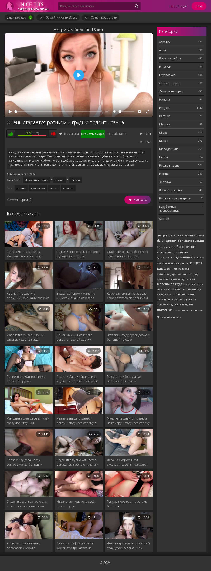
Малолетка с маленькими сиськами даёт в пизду (25, 337)
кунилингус (178, 279)
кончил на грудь (188, 274)
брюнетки (186, 246)
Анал (162, 50)
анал (200, 235)
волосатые (164, 252)
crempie (162, 235)
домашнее (38, 188)
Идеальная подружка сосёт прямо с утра (76, 503)
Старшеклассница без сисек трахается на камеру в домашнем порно (127, 253)
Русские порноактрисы (175, 198)
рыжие (21, 188)
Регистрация (178, 6)
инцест (196, 262)
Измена (164, 99)
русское (190, 299)
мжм (160, 289)
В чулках (165, 67)
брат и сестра (166, 247)
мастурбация (194, 284)
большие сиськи (191, 241)
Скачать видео (93, 134)
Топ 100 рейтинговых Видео (58, 17)
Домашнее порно (36, 180)
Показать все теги (169, 317)
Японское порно (170, 190)
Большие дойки (170, 58)
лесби (191, 279)
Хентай (164, 219)
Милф (163, 132)
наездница (164, 294)
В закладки (69, 134)
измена (162, 263)
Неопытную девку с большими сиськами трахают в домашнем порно (28, 295)
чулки (189, 304)
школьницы (181, 310)
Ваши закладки (19, 17)
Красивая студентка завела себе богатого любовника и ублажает (127, 295)
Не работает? (116, 134)
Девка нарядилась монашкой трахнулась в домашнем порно (128, 545)
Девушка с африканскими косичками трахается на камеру (75, 545)
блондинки (166, 240)
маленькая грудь (170, 284)
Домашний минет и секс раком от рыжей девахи (74, 337)
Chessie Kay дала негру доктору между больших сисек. (24, 462)
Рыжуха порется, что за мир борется (127, 503)
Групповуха (167, 75)
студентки (175, 304)
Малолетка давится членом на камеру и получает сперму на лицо (128, 420)
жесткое (199, 257)
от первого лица (184, 294)
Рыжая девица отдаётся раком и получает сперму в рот (76, 420)
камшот (68, 188)
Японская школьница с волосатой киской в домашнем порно (23, 545)
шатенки (164, 310)
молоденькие (192, 289)
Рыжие (76, 180)
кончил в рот (180, 269)
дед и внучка (165, 257)
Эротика (165, 182)
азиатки (189, 235)
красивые (163, 279)
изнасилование (178, 263)
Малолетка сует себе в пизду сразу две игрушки (28, 420)
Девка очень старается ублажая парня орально (24, 253)
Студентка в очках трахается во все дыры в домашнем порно (27, 503)
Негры (163, 157)
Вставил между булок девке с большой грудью (128, 337)
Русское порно (169, 165)
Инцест (164, 108)
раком (178, 299)
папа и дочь (165, 299)
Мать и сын (175, 235)
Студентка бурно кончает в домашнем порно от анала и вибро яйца (77, 462)
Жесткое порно (170, 83)
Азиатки (164, 42)
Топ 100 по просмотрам (100, 17)
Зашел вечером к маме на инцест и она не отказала (76, 295)
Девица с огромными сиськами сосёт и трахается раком (127, 462)
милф (167, 289)
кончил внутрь (167, 274)
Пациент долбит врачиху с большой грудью (26, 378)
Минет (59, 180)
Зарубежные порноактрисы (169, 208)
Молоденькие (168, 149)
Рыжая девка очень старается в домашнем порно (78, 253)
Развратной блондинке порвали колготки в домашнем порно (124, 378)
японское (196, 310)
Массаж (164, 124)
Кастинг (164, 116)
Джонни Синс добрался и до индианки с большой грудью (78, 378)
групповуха (180, 252)
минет (54, 188)
